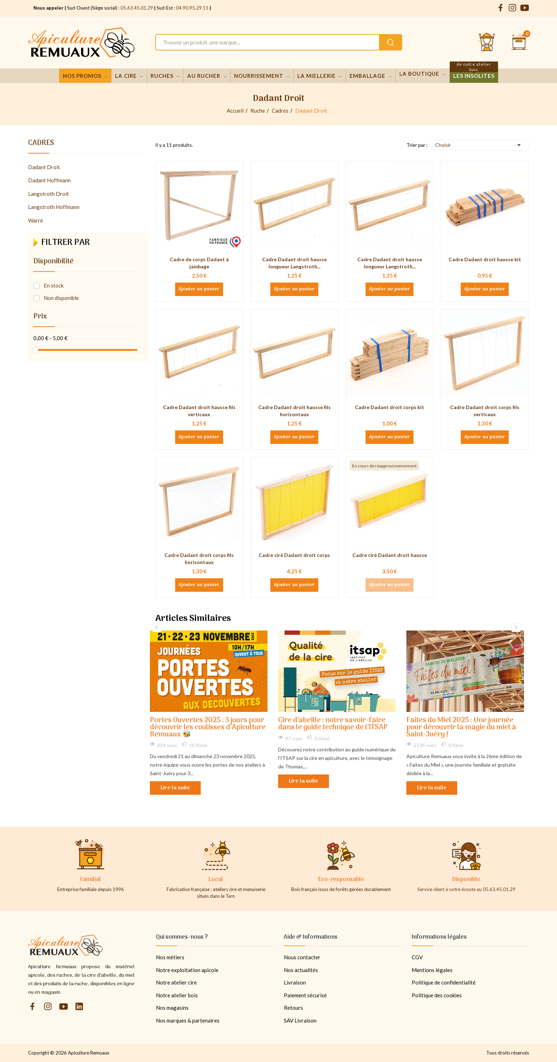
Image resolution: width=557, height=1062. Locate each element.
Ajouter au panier (199, 289)
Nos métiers (170, 957)
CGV (417, 957)
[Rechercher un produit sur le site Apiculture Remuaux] (390, 42)
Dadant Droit (44, 167)
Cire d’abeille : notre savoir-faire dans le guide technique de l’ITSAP (333, 724)
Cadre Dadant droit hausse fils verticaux (199, 410)
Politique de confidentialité (444, 982)
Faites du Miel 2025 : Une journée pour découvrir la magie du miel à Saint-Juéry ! (461, 727)
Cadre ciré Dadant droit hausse (389, 555)
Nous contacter (302, 957)
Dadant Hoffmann (49, 180)
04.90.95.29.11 (192, 8)
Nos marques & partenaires (188, 1020)
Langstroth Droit (48, 194)
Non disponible (61, 298)
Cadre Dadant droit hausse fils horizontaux (294, 410)
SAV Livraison (300, 1020)
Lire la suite (175, 788)
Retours (293, 1007)
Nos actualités (301, 970)
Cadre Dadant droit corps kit (389, 407)
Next (516, 627)
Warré (35, 220)
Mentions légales (432, 970)
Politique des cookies (437, 995)
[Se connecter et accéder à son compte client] (487, 42)
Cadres (41, 144)
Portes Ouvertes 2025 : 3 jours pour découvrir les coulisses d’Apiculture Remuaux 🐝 (208, 727)
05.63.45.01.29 (136, 8)
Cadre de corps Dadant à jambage (199, 262)
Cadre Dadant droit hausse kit (485, 259)
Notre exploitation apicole (187, 970)
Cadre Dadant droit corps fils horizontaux (199, 558)
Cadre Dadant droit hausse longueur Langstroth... (294, 262)
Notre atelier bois (177, 995)
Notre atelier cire (176, 982)
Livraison (295, 982)
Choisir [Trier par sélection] (479, 145)
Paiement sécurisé (305, 995)
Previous (156, 627)
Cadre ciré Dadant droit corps (294, 555)
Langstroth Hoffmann (54, 207)
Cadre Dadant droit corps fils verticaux (484, 410)
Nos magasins (172, 1007)
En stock (54, 285)
